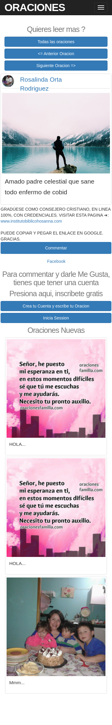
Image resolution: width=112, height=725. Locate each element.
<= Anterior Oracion (56, 53)
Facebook (56, 261)
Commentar (56, 248)
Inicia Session (56, 318)
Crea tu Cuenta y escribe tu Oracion (56, 306)
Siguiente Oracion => (56, 65)
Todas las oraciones (56, 41)
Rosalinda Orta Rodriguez (41, 84)
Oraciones (34, 7)
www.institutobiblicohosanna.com (31, 221)
